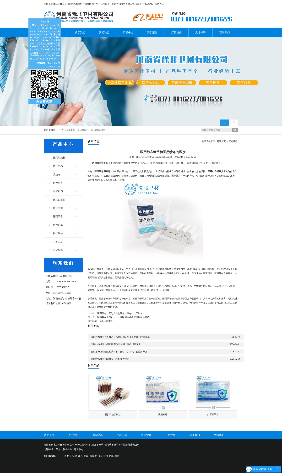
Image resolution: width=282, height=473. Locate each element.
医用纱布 (58, 166)
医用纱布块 (83, 130)
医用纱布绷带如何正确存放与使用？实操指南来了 (116, 344)
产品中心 (128, 32)
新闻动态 (104, 32)
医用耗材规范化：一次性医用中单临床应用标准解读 (123, 317)
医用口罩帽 (59, 199)
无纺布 (56, 174)
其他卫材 (58, 241)
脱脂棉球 (162, 414)
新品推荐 (58, 250)
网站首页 (221, 141)
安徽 (74, 456)
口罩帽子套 (213, 414)
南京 (92, 456)
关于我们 (80, 32)
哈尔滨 (98, 456)
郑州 (105, 456)
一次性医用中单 (67, 130)
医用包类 (58, 208)
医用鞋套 (58, 225)
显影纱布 (58, 191)
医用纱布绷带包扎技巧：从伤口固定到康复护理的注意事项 (120, 337)
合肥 (111, 456)
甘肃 (86, 456)
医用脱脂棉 (59, 157)
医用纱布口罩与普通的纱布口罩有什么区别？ (120, 313)
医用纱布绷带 (98, 130)
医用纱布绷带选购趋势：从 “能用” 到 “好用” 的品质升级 (119, 351)
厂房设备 (176, 32)
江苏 (80, 456)
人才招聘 (200, 32)
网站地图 (219, 435)
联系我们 (224, 32)
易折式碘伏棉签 (113, 414)
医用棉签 (58, 183)
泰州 (117, 456)
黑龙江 (67, 456)
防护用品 (58, 233)
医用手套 (58, 216)
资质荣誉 (152, 32)
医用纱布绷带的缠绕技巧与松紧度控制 (110, 359)
